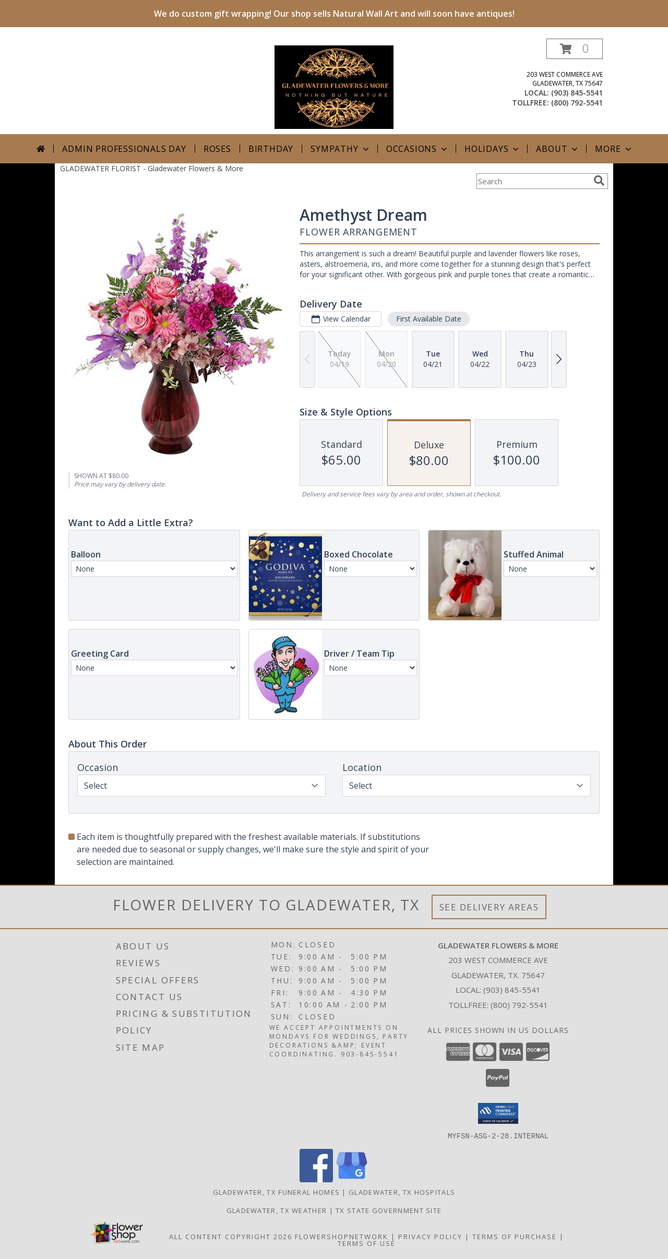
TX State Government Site (389, 1210)
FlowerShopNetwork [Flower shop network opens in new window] (341, 1236)
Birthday (270, 149)
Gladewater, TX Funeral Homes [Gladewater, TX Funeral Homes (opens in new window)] (276, 1191)
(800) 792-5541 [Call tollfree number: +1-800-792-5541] (577, 103)
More (614, 149)
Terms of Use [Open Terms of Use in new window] (367, 1243)
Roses (217, 149)
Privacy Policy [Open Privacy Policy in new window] (430, 1236)
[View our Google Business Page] (351, 1179)
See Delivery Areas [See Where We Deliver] (489, 907)
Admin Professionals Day (124, 149)
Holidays (492, 149)
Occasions (417, 149)
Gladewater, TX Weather (276, 1210)
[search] (599, 180)
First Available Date (428, 319)
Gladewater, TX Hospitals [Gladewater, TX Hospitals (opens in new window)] (402, 1191)
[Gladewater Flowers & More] (334, 86)
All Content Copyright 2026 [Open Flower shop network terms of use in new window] (230, 1236)
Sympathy (341, 149)
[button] (574, 49)
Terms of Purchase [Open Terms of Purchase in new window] (514, 1236)
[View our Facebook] (316, 1179)
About (558, 149)
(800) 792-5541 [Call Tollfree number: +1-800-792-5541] (519, 1005)
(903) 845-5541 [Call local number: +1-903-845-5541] (577, 93)
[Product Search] (533, 181)
